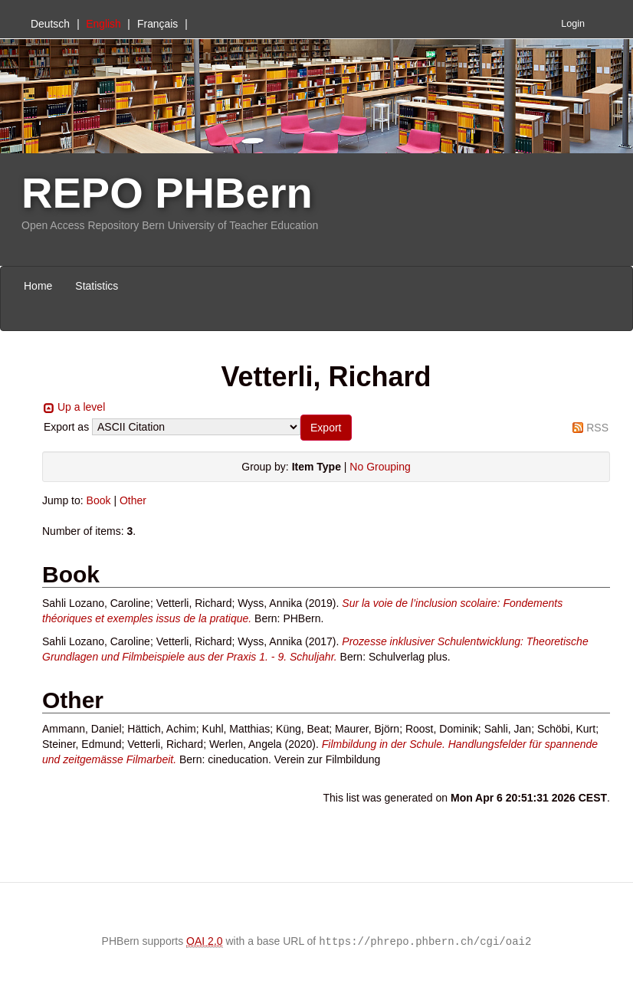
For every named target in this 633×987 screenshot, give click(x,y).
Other (133, 500)
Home (38, 286)
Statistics (96, 286)
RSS (597, 427)
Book (99, 500)
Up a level (81, 407)
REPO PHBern (167, 193)
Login (573, 23)
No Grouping (379, 467)
